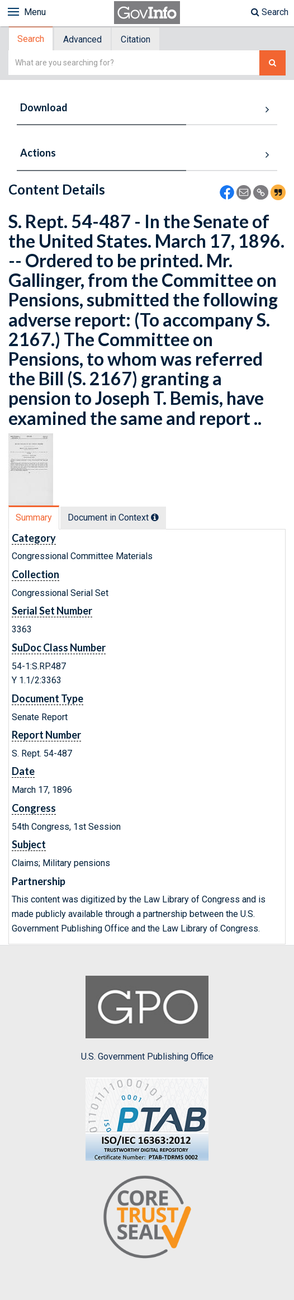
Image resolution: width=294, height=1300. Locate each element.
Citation (135, 39)
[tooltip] (155, 517)
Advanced (82, 39)
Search (269, 12)
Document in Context (113, 517)
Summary (34, 517)
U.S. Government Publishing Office (147, 1019)
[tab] (31, 39)
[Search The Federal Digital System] (272, 62)
